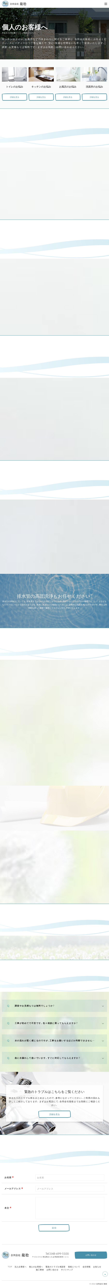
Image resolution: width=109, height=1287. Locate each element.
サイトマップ (67, 1269)
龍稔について (74, 1266)
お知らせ (97, 1266)
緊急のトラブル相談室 (56, 1266)
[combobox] (69, 1189)
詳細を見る (14, 97)
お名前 (8, 1177)
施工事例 (40, 1269)
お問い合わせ (52, 1269)
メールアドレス (13, 1188)
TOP (10, 1266)
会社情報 (87, 1266)
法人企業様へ (21, 1266)
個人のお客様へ (36, 1266)
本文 (7, 1207)
